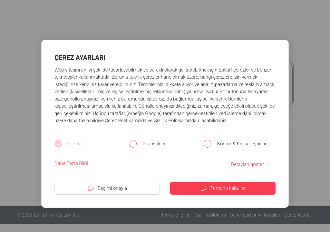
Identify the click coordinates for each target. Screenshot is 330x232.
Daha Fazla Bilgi (71, 163)
